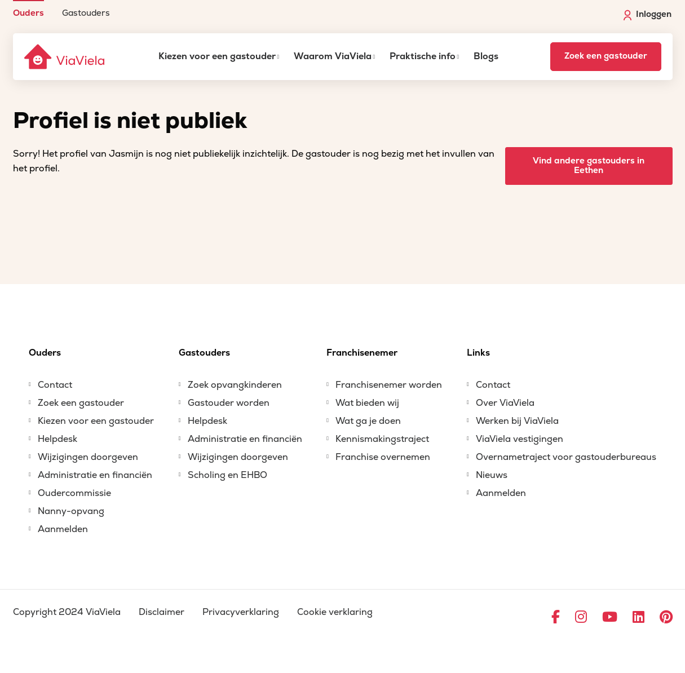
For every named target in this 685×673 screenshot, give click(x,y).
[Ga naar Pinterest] (666, 618)
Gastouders (86, 12)
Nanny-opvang (71, 511)
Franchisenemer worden (388, 385)
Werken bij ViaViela (517, 421)
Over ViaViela (505, 403)
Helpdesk (57, 439)
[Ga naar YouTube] (609, 618)
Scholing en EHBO (227, 475)
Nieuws (491, 475)
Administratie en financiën (95, 475)
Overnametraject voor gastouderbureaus (566, 457)
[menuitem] (28, 8)
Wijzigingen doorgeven (88, 457)
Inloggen (647, 14)
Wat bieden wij (367, 403)
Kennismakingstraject (382, 439)
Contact (55, 385)
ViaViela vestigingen (519, 439)
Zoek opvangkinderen (235, 385)
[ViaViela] (65, 56)
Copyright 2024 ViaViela (67, 612)
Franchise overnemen (382, 457)
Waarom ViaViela (333, 56)
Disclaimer (161, 612)
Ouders (28, 12)
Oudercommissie (74, 493)
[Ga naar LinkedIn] (638, 618)
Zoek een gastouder (605, 56)
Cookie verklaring (335, 612)
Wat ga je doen (368, 421)
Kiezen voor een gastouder (217, 56)
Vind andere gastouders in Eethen (588, 166)
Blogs (486, 56)
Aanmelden (63, 529)
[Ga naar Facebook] (555, 618)
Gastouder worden (228, 403)
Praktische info (423, 56)
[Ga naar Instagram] (581, 618)
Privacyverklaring (240, 612)
